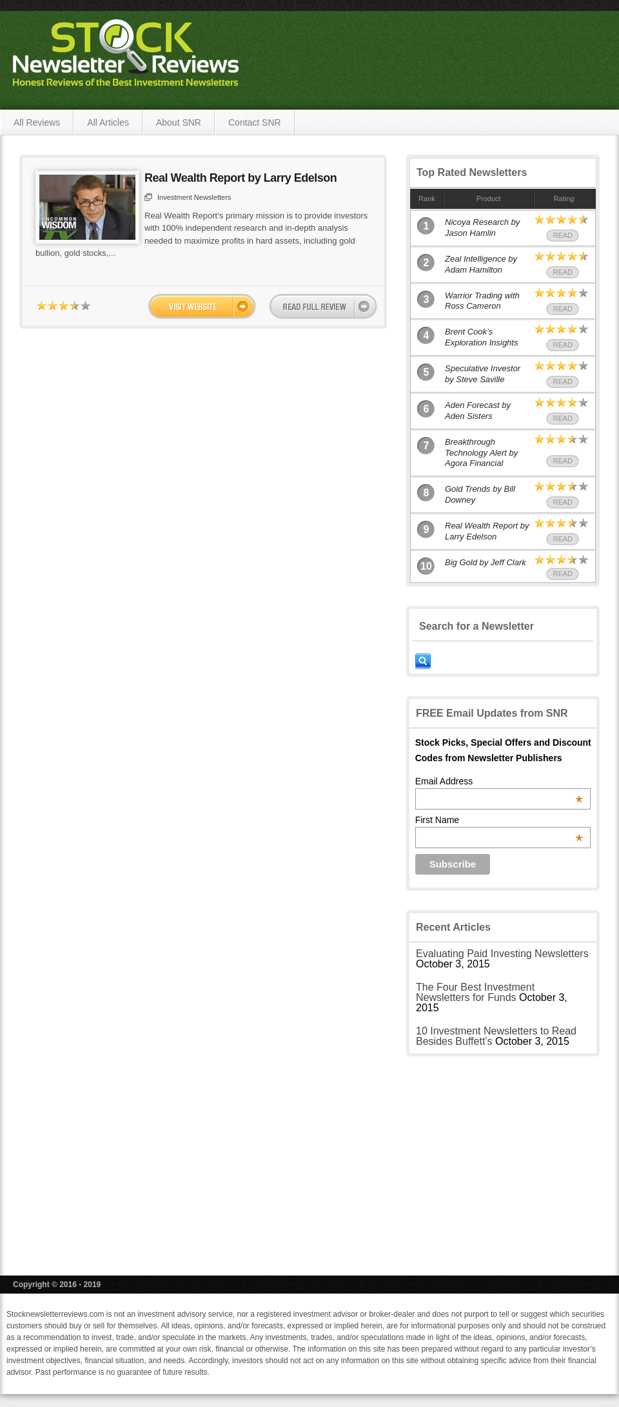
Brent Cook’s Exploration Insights (481, 337)
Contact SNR (254, 122)
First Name (499, 820)
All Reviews (37, 122)
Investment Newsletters (194, 197)
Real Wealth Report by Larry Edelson (240, 177)
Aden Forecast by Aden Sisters (478, 410)
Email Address (499, 781)
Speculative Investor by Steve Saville (482, 374)
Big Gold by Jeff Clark (485, 562)
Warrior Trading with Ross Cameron (482, 301)
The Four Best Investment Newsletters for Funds (475, 992)
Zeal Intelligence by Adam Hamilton (481, 264)
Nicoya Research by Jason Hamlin (482, 227)
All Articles (108, 122)
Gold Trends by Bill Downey (480, 494)
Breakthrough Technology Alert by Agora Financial (481, 453)
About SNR (178, 122)
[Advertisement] (503, 1156)
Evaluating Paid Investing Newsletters (502, 953)
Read (563, 235)
